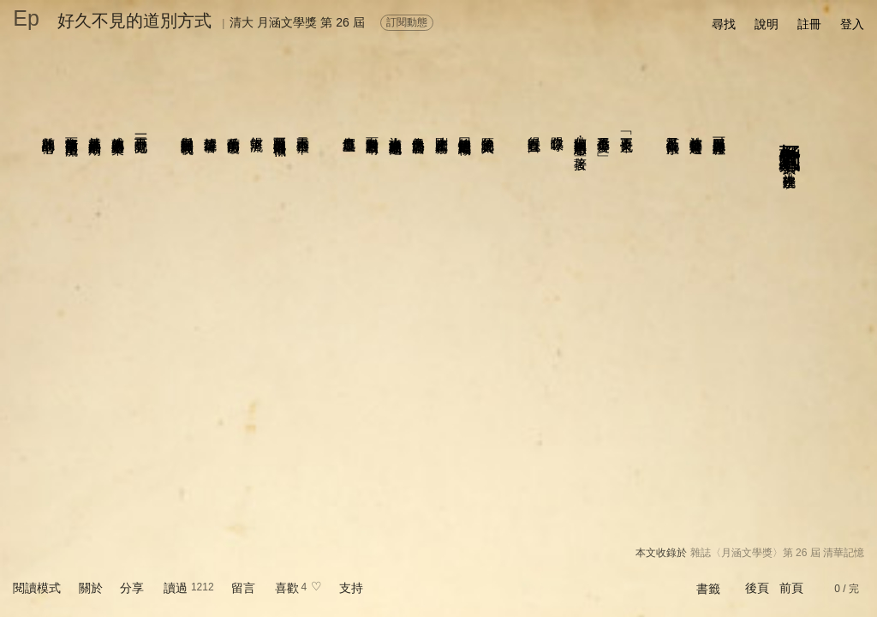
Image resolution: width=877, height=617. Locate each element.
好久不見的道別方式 (134, 20)
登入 (852, 24)
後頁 (757, 588)
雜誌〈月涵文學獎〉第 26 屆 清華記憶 (777, 553)
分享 (132, 588)
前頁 (791, 588)
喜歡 (287, 588)
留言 (243, 588)
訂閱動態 (406, 22)
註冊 (809, 24)
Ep (26, 18)
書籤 (708, 589)
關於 (91, 588)
